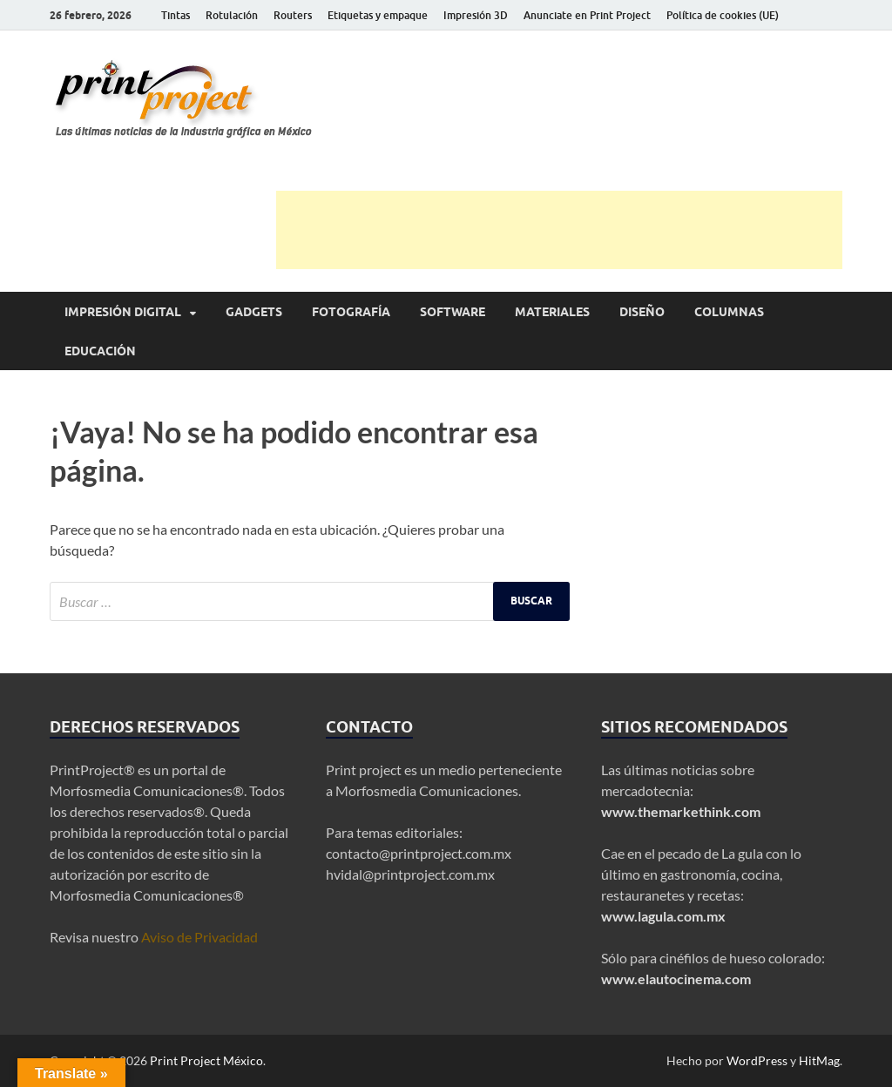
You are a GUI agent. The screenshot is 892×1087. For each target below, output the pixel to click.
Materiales (552, 312)
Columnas (729, 312)
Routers (293, 15)
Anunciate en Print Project (587, 15)
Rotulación (232, 15)
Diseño (642, 312)
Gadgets (254, 312)
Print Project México (206, 1060)
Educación (100, 351)
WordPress (756, 1060)
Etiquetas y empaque (378, 15)
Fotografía (351, 312)
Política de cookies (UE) (722, 15)
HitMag (819, 1060)
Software (452, 312)
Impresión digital (122, 312)
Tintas (175, 15)
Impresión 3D (475, 15)
